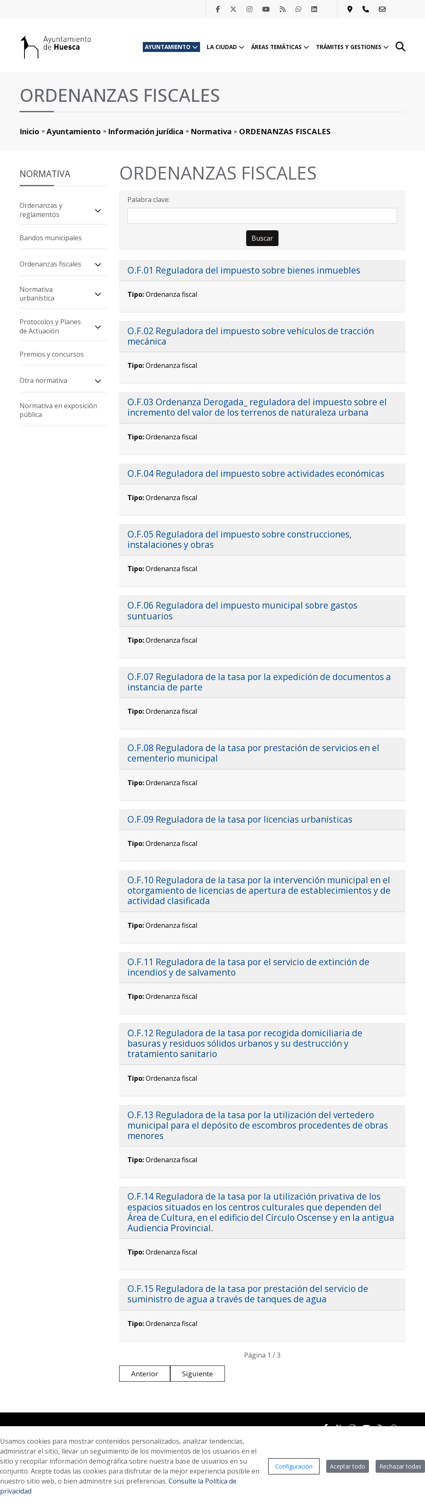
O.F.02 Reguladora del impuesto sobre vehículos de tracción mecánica (250, 336)
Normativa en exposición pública (58, 410)
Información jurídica (146, 131)
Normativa (211, 131)
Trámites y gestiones (352, 47)
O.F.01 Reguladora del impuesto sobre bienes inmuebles (243, 270)
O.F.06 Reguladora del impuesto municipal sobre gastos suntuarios (242, 610)
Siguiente (197, 1373)
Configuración (294, 1466)
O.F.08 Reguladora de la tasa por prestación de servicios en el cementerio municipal (253, 753)
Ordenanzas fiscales (50, 264)
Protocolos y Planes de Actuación (50, 326)
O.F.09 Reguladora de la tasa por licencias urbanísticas (239, 819)
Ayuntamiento (171, 47)
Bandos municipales (51, 237)
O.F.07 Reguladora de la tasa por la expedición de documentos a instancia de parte (259, 682)
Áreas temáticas (280, 47)
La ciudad (225, 47)
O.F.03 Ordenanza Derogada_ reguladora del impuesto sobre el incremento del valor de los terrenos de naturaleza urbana (257, 407)
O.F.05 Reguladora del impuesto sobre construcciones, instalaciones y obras (239, 539)
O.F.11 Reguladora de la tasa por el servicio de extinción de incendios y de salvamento (248, 967)
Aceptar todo (347, 1466)
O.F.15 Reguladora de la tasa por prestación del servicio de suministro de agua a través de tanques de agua (247, 1294)
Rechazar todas (400, 1466)
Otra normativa (43, 380)
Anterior (144, 1373)
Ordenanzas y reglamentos (41, 210)
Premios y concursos (52, 354)
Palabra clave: (148, 199)
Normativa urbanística (37, 294)
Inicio (29, 131)
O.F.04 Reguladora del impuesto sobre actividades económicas (255, 473)
